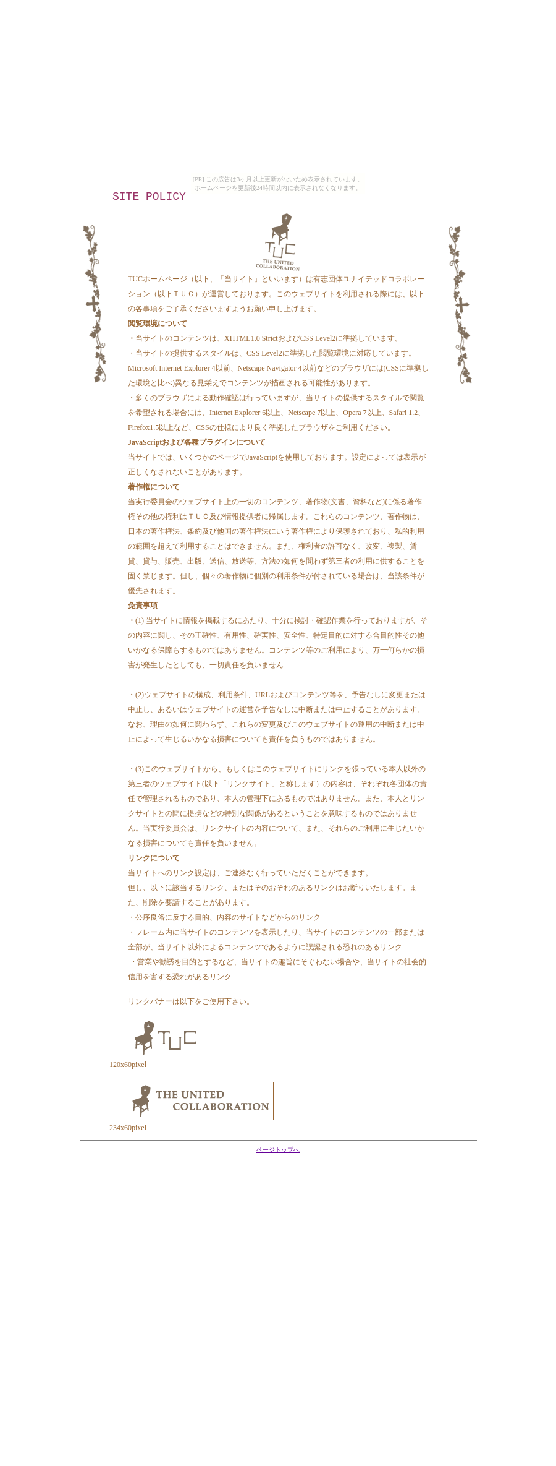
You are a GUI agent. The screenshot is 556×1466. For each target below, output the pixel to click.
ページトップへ (278, 1149)
